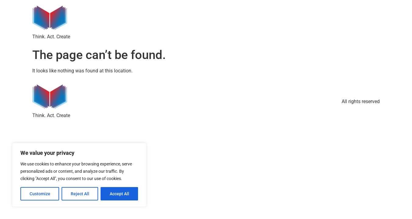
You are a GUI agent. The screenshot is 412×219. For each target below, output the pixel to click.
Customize (40, 193)
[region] (79, 175)
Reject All (80, 193)
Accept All (119, 193)
